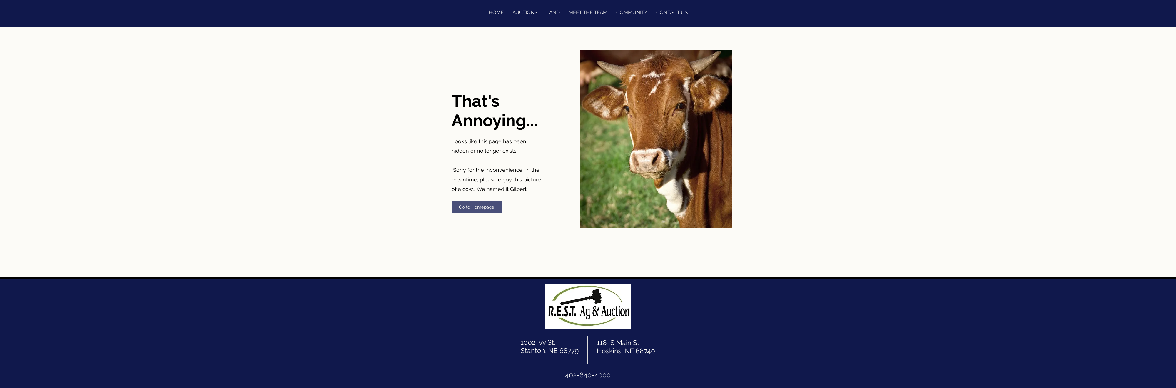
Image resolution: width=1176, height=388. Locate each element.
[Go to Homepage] (477, 207)
